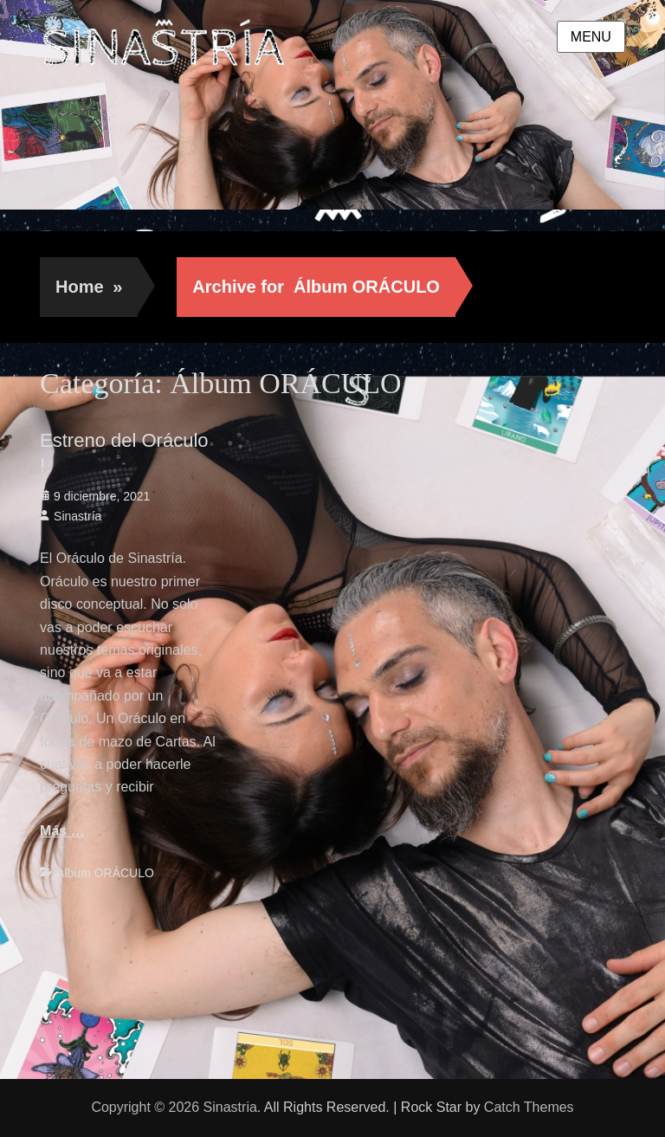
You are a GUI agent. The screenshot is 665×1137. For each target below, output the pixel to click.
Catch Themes (529, 1107)
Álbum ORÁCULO (105, 873)
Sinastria (230, 1107)
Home (88, 286)
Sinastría (77, 516)
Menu (591, 36)
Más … (62, 831)
